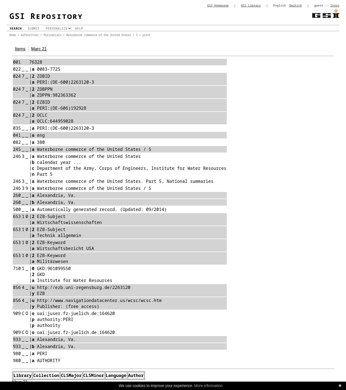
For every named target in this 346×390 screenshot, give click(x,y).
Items (20, 49)
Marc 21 (39, 49)
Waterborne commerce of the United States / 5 (102, 35)
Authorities (30, 35)
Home (12, 35)
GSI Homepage (218, 5)
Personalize (57, 28)
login (334, 5)
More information (208, 386)
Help (79, 28)
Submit (33, 28)
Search (16, 28)
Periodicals (52, 35)
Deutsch (295, 5)
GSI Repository (46, 16)
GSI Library (251, 5)
